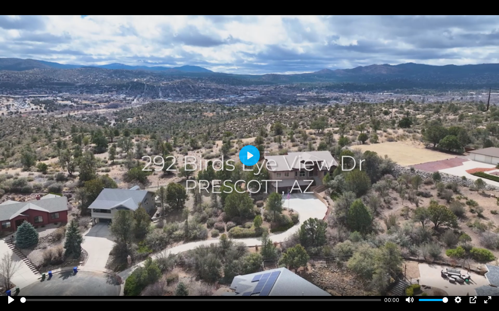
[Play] (11, 300)
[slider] (200, 300)
